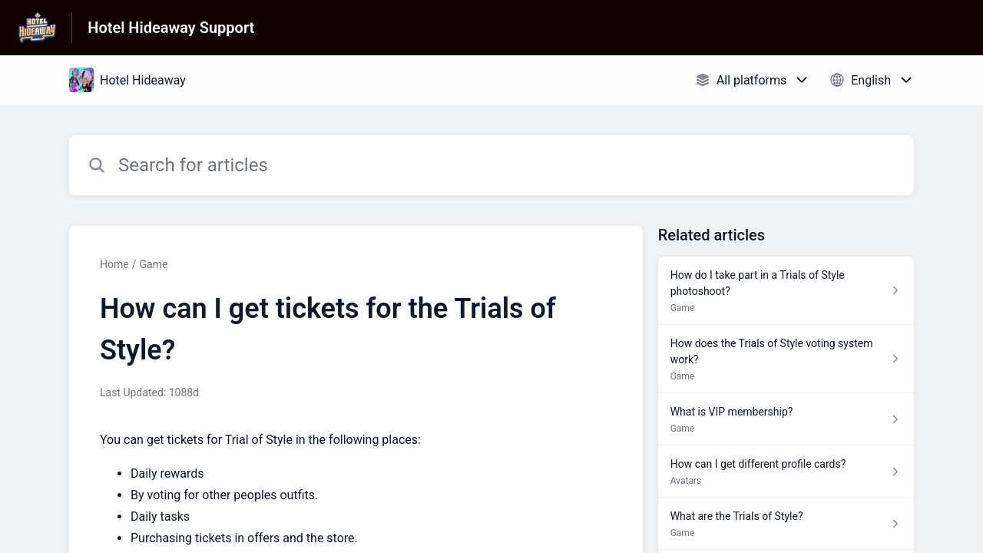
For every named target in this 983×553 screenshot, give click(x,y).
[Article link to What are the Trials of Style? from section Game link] (786, 524)
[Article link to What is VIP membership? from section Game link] (786, 419)
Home (114, 264)
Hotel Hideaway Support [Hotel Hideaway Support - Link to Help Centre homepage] (171, 27)
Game (153, 264)
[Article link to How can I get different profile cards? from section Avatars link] (786, 471)
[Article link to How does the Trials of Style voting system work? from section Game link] (786, 359)
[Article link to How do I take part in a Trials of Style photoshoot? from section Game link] (786, 291)
